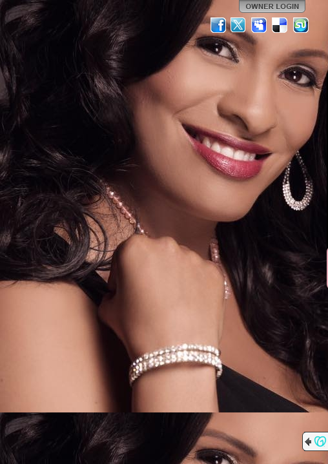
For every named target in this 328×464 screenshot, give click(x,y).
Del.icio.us (280, 25)
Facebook (218, 25)
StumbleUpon (301, 25)
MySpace (260, 25)
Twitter (239, 25)
